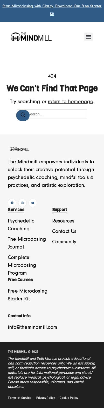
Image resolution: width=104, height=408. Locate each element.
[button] (88, 37)
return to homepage (70, 101)
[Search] (23, 115)
